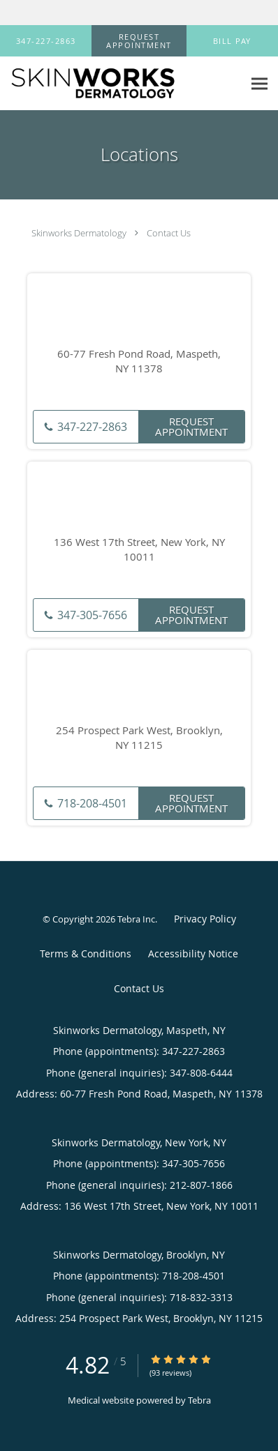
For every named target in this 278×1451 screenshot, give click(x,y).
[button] (139, 41)
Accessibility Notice (193, 953)
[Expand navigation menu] (259, 83)
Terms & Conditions (85, 953)
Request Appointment (191, 426)
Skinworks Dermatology (78, 233)
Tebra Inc (136, 919)
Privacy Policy (205, 918)
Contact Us (169, 233)
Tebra (199, 1400)
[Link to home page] (121, 83)
